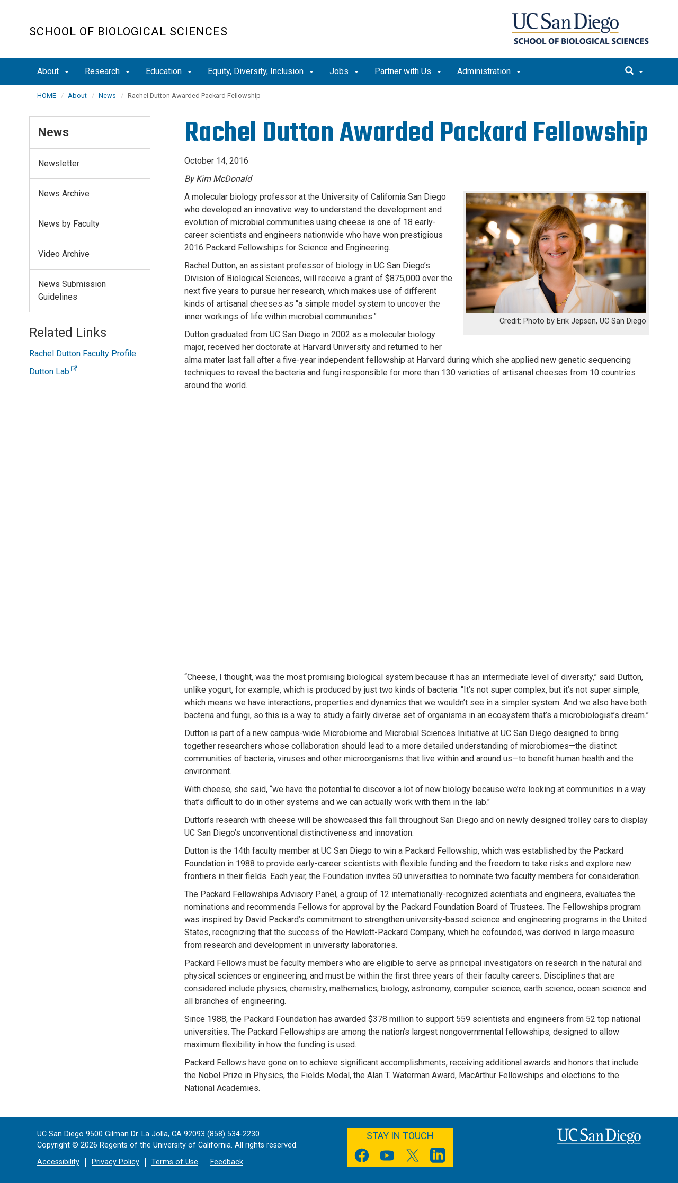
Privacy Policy (115, 1162)
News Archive (64, 194)
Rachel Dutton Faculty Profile (82, 353)
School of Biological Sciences (128, 31)
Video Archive (64, 254)
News (107, 96)
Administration (489, 71)
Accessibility (58, 1162)
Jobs (344, 71)
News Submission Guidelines (72, 290)
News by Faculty (69, 224)
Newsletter (58, 163)
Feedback (226, 1162)
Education (169, 71)
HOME (46, 96)
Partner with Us (407, 71)
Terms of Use (174, 1162)
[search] (634, 71)
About (53, 71)
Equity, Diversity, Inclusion (261, 71)
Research (107, 71)
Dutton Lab (53, 371)
